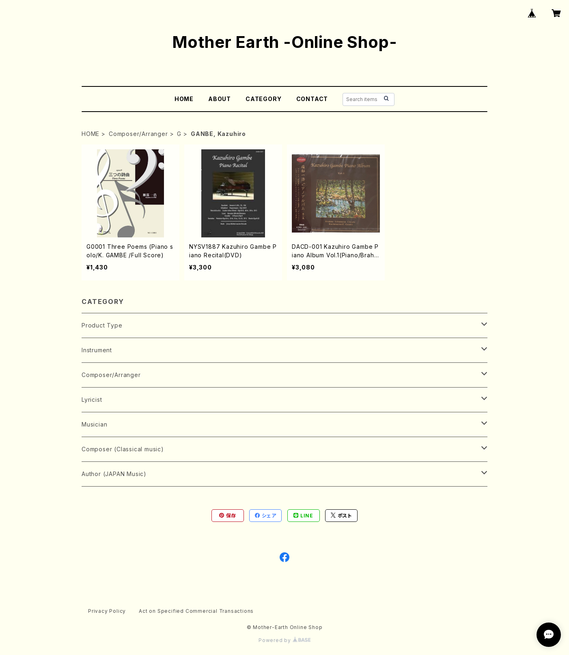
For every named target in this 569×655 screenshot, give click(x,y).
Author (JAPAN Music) (114, 473)
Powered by (284, 640)
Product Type (102, 325)
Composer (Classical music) (123, 449)
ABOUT (219, 98)
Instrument (97, 350)
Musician (94, 424)
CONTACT (312, 98)
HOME (184, 98)
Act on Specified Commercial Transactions (196, 611)
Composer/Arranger (138, 133)
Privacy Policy (107, 611)
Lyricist (92, 399)
